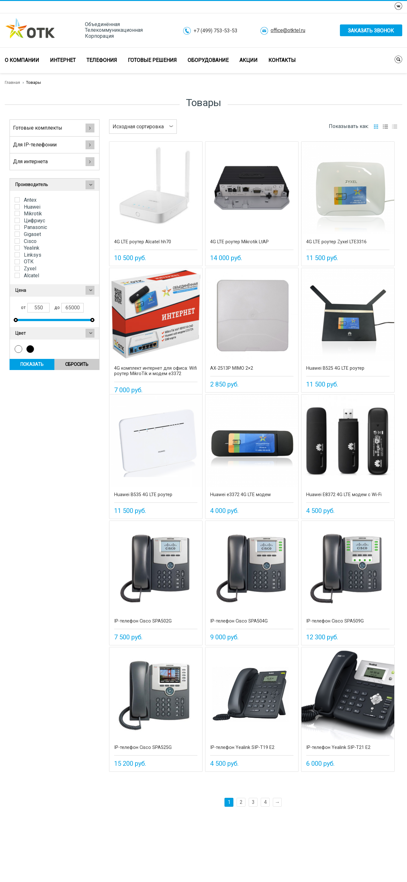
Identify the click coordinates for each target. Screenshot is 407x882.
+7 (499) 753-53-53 (216, 31)
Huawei (31, 207)
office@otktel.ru (288, 30)
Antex (30, 200)
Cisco (30, 241)
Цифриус (34, 221)
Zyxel (29, 269)
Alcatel (31, 276)
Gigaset (32, 234)
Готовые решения (152, 60)
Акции (248, 60)
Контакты (282, 60)
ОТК (28, 262)
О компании (22, 60)
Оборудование (208, 60)
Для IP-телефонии (53, 144)
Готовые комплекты (53, 127)
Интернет (63, 60)
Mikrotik (32, 214)
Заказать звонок (371, 31)
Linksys (32, 255)
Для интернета (53, 161)
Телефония (101, 60)
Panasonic (35, 227)
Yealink (31, 248)
